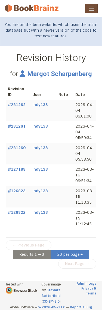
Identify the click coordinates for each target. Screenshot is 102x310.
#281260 (17, 147)
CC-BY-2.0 (51, 301)
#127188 (17, 169)
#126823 (17, 190)
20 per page (68, 254)
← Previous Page (29, 245)
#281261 (17, 126)
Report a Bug (81, 307)
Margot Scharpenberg (56, 74)
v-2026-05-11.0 (51, 307)
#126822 (17, 212)
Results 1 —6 (31, 254)
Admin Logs (86, 283)
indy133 (40, 104)
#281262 (17, 104)
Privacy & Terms (88, 291)
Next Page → (77, 263)
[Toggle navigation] (91, 8)
